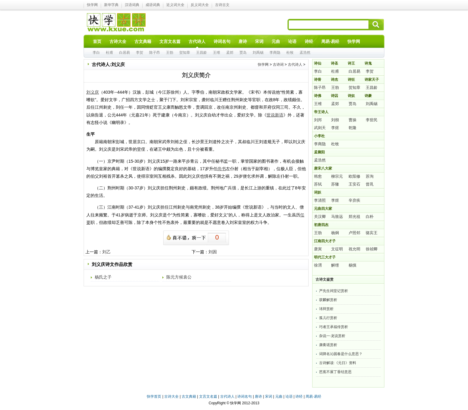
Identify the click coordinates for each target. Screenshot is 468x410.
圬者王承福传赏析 (333, 327)
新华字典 (111, 5)
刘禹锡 (258, 52)
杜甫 (109, 52)
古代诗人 (295, 64)
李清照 (320, 200)
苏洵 (370, 176)
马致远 (337, 216)
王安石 (354, 184)
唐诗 (258, 396)
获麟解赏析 (328, 300)
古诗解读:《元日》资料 (337, 363)
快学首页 (154, 396)
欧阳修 (354, 176)
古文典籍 (189, 396)
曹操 (352, 120)
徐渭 (318, 265)
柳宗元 (337, 176)
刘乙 (106, 251)
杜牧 (290, 52)
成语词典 (153, 5)
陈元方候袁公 (179, 277)
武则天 (320, 127)
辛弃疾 (354, 200)
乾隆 (352, 127)
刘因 (212, 251)
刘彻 (335, 120)
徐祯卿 (371, 249)
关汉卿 (320, 216)
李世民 (371, 120)
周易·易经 (330, 41)
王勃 (169, 52)
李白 (96, 52)
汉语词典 (132, 5)
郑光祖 (354, 216)
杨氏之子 (103, 277)
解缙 (335, 265)
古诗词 (278, 64)
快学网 (92, 5)
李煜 (335, 127)
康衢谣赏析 (328, 345)
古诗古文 (222, 5)
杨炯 (335, 233)
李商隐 (274, 52)
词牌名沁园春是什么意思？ (340, 354)
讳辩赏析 (326, 309)
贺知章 (184, 52)
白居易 (124, 52)
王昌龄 (201, 52)
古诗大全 (171, 396)
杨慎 (352, 265)
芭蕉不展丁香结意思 (335, 372)
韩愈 (318, 176)
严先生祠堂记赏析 (333, 291)
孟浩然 (305, 52)
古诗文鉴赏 (325, 279)
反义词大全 (200, 5)
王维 (216, 52)
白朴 (370, 216)
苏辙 (335, 184)
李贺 (139, 52)
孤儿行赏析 (328, 318)
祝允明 (354, 249)
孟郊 (229, 52)
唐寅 (318, 249)
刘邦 (318, 120)
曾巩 (370, 184)
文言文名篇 (208, 396)
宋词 (268, 396)
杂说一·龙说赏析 (332, 336)
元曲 (278, 396)
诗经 (299, 396)
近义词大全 (175, 5)
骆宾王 (371, 233)
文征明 (337, 249)
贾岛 (243, 52)
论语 (289, 396)
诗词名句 (244, 396)
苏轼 (318, 184)
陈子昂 (154, 52)
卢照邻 (354, 233)
